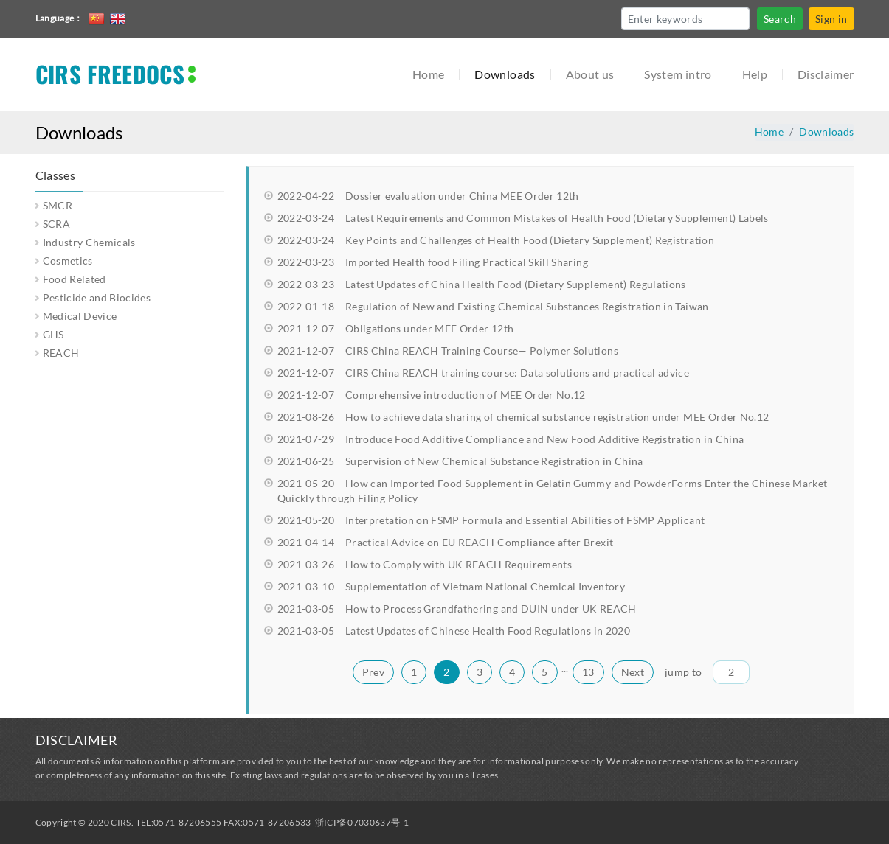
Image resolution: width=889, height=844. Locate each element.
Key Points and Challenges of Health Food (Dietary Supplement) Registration (495, 240)
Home (428, 74)
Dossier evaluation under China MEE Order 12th (428, 195)
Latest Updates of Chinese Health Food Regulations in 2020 (453, 630)
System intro (677, 74)
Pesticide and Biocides (97, 297)
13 (588, 672)
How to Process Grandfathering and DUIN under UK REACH (457, 608)
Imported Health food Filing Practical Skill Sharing (432, 262)
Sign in (831, 19)
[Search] (685, 18)
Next (632, 672)
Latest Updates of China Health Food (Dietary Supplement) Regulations (481, 284)
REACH (61, 352)
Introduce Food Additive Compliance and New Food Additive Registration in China (510, 439)
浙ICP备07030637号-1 (362, 822)
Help (754, 74)
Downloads (504, 74)
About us (590, 74)
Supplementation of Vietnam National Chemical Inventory (451, 586)
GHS (53, 334)
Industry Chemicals (89, 242)
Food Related (74, 279)
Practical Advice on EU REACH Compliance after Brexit (445, 542)
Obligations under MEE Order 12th (395, 328)
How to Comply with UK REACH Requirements (425, 564)
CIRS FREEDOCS (110, 74)
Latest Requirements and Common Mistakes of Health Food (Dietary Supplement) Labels (523, 218)
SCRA (56, 223)
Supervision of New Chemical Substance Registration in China (460, 461)
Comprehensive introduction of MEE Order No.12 (431, 394)
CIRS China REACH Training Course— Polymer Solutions (447, 350)
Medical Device (80, 316)
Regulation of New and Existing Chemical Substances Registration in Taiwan (493, 306)
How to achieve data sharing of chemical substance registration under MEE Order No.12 (523, 417)
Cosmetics (68, 260)
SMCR (57, 205)
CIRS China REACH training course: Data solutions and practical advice (483, 372)
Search (780, 19)
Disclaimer (826, 74)
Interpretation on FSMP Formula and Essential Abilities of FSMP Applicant (491, 520)
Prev (373, 672)
